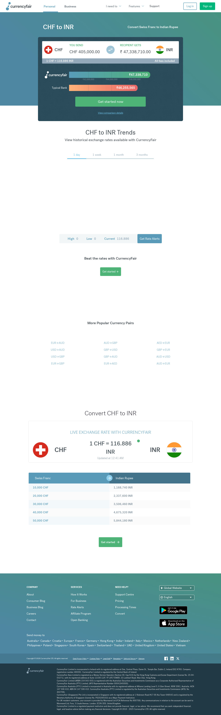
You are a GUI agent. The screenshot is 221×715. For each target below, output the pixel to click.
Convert (120, 613)
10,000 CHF (40, 487)
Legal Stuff (106, 658)
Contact (31, 620)
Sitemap (141, 658)
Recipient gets (130, 45)
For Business (78, 601)
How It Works (79, 594)
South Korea (76, 645)
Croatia (56, 641)
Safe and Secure (130, 658)
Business (70, 6)
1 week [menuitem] (97, 155)
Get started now (110, 101)
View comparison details (110, 112)
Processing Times (125, 607)
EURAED (110, 363)
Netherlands (162, 641)
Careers (31, 613)
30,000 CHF (40, 504)
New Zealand (180, 641)
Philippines (33, 645)
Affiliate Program (81, 613)
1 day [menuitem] (76, 155)
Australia (32, 641)
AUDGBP (110, 343)
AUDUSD (163, 356)
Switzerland (104, 645)
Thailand (119, 645)
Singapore (60, 645)
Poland (47, 645)
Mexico (147, 641)
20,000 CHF (40, 496)
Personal (49, 6)
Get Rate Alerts (150, 239)
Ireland (129, 641)
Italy (138, 641)
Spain (90, 645)
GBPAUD (110, 356)
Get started (110, 271)
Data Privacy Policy (80, 658)
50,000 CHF (40, 520)
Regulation (117, 658)
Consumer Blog (36, 601)
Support (154, 6)
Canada (45, 641)
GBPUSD (110, 350)
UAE (129, 645)
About (30, 594)
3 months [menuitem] (142, 155)
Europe (68, 641)
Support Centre (124, 594)
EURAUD (57, 343)
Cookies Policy (95, 658)
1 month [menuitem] (119, 155)
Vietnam (181, 645)
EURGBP (57, 363)
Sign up (207, 6)
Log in (190, 6)
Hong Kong (106, 641)
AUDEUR (163, 363)
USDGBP (58, 356)
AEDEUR (163, 343)
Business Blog (35, 607)
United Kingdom (144, 645)
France (79, 641)
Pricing (119, 601)
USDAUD (58, 350)
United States (165, 645)
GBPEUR (163, 350)
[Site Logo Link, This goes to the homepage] (23, 6)
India (119, 641)
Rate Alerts (77, 607)
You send (76, 45)
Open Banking (79, 620)
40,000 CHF (40, 512)
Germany (91, 641)
